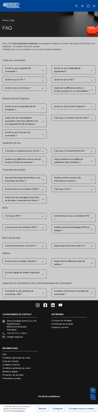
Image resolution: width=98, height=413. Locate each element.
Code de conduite (10, 361)
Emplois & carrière (60, 327)
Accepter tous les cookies (81, 408)
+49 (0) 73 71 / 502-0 (17, 333)
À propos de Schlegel (62, 320)
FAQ (4, 354)
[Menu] (93, 5)
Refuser (42, 408)
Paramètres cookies (11, 378)
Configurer (57, 408)
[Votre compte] (82, 5)
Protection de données (12, 375)
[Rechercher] (76, 5)
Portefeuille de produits (62, 324)
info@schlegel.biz (15, 337)
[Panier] (88, 5)
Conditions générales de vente (16, 358)
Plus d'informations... (17, 411)
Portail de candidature (49, 396)
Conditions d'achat (11, 364)
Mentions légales (10, 371)
